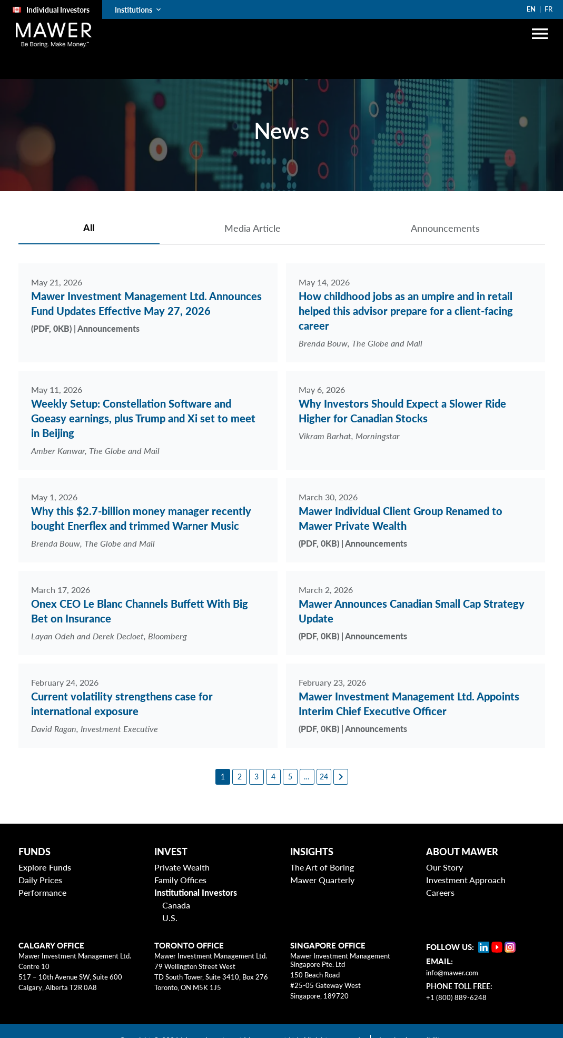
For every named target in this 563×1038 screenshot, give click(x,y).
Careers (440, 892)
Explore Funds (44, 867)
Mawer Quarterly (322, 880)
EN (531, 9)
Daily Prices (40, 880)
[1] (222, 777)
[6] (307, 777)
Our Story (444, 867)
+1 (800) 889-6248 (456, 997)
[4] (273, 777)
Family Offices (180, 880)
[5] (290, 777)
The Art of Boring (322, 867)
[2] (239, 777)
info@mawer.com (452, 972)
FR (548, 9)
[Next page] (340, 777)
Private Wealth (182, 867)
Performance (42, 892)
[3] (256, 777)
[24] (324, 777)
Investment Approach (466, 880)
